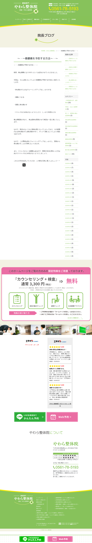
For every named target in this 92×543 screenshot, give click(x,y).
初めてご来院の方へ (27, 20)
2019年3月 (68, 247)
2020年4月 (68, 205)
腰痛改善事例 (69, 139)
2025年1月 (68, 176)
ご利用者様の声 (46, 19)
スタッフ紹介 (55, 19)
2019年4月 (68, 243)
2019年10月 (68, 218)
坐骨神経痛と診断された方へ (63, 500)
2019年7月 (68, 231)
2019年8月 (68, 226)
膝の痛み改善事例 (70, 150)
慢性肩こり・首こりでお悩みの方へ (65, 506)
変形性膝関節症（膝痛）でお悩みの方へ (66, 508)
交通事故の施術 (41, 519)
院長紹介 (38, 506)
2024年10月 (68, 188)
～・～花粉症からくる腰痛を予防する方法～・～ (71, 61)
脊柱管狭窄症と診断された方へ (64, 502)
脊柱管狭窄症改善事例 (71, 126)
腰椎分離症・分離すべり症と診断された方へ (67, 504)
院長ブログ (64, 19)
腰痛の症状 (36, 19)
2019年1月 (68, 256)
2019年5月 (68, 239)
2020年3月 (68, 209)
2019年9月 (68, 222)
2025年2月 (68, 172)
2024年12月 (68, 180)
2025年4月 (68, 163)
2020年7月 (68, 201)
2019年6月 (68, 235)
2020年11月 (68, 193)
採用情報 (74, 19)
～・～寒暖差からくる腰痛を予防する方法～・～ (71, 89)
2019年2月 (68, 252)
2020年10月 (68, 197)
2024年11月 (68, 184)
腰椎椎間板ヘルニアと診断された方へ (65, 497)
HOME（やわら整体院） (48, 50)
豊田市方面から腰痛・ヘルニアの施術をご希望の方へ (50, 513)
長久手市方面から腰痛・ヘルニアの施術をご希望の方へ (51, 515)
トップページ (18, 19)
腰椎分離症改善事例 (70, 132)
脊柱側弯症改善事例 (70, 119)
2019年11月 (68, 214)
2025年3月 (68, 167)
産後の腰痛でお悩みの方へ (43, 517)
